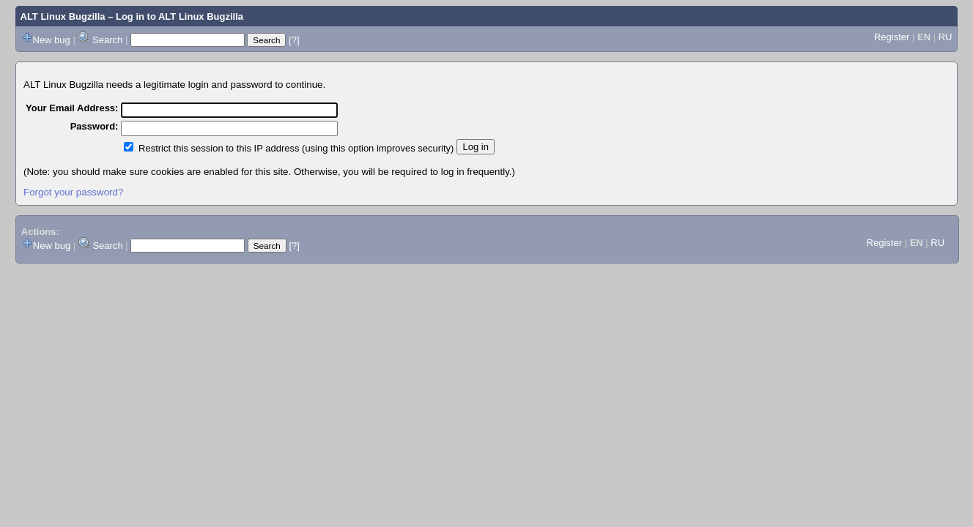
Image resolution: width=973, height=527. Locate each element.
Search (107, 39)
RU (945, 36)
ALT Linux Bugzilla (63, 16)
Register (891, 36)
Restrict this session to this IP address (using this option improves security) (296, 148)
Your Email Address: (72, 107)
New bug (51, 39)
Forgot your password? (73, 192)
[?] (294, 39)
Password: (94, 126)
